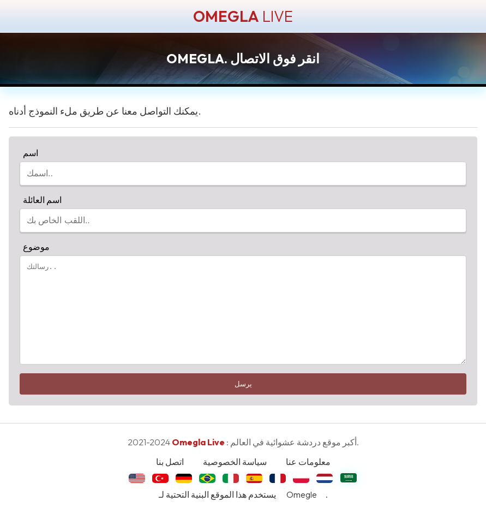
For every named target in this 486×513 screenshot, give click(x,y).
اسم (29, 152)
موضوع (35, 246)
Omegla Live (198, 442)
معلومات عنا (308, 461)
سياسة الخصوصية (235, 461)
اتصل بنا (170, 461)
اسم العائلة (41, 199)
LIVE (243, 16)
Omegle (301, 494)
